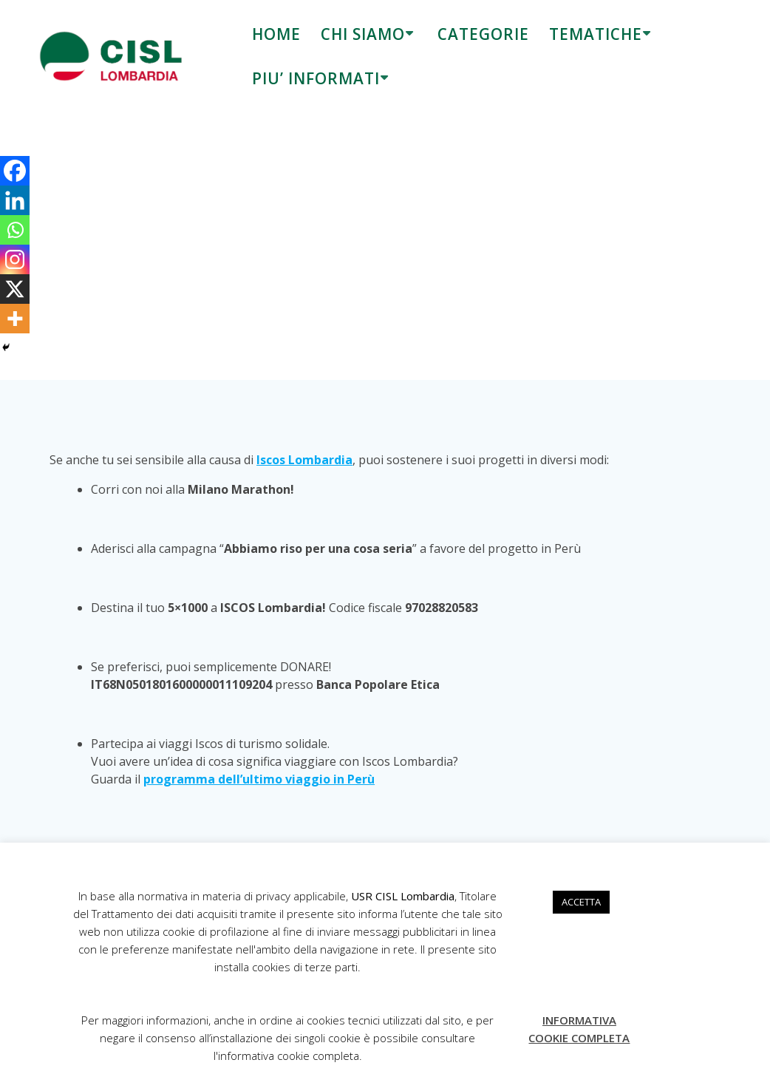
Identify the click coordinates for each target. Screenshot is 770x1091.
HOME (276, 34)
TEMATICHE (595, 34)
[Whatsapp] (15, 230)
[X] (15, 289)
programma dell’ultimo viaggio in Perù (259, 779)
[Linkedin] (15, 200)
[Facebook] (15, 171)
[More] (15, 318)
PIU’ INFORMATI (316, 78)
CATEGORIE (483, 34)
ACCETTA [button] (581, 901)
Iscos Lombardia (304, 460)
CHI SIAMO (363, 34)
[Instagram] (15, 259)
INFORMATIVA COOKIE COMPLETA (579, 1029)
